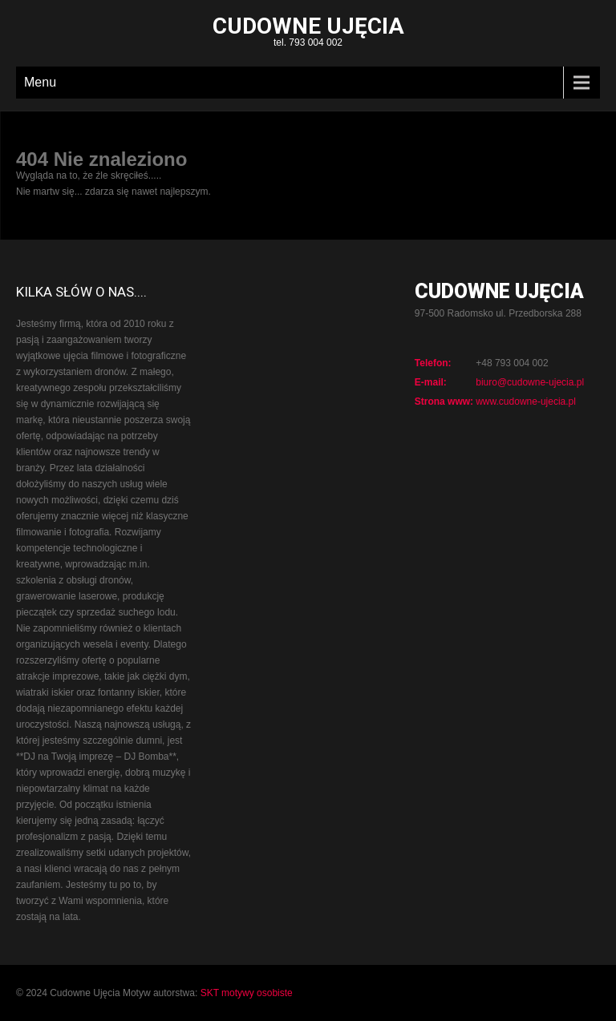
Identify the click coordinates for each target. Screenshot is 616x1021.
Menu (40, 82)
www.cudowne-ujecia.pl (526, 401)
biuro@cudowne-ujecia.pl (530, 382)
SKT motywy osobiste (247, 993)
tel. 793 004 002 (308, 33)
